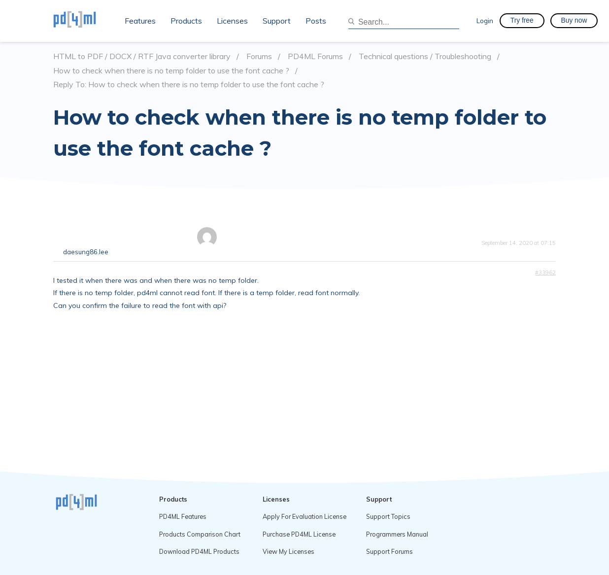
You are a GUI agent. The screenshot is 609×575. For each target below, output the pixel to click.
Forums (259, 56)
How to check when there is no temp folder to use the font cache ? (171, 70)
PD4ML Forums (315, 56)
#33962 (545, 272)
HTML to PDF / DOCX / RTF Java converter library (142, 56)
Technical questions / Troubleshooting (425, 56)
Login (484, 20)
